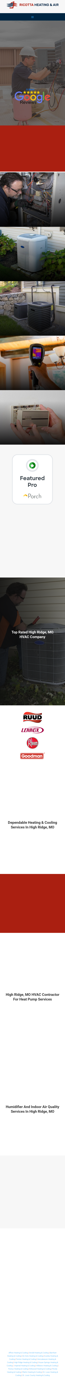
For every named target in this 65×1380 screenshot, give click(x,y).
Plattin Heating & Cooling (32, 1372)
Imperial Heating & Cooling (24, 1366)
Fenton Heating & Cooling (26, 1359)
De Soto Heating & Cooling (32, 1356)
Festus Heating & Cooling (18, 1369)
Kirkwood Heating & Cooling (40, 1369)
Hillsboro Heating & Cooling (46, 1366)
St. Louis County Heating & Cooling (36, 1375)
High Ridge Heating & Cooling (25, 1362)
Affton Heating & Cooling (18, 1353)
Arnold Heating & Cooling (38, 1353)
